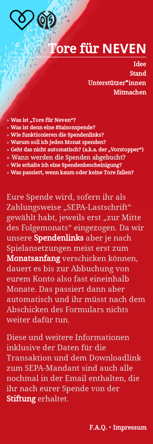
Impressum (129, 427)
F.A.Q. (98, 427)
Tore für (97, 48)
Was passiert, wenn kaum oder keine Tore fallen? (72, 172)
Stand (138, 73)
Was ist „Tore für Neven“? (43, 120)
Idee (139, 64)
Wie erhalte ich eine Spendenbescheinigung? (66, 165)
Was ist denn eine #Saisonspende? (53, 127)
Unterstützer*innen (117, 83)
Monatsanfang (33, 258)
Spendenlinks (59, 237)
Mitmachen (129, 92)
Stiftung (21, 398)
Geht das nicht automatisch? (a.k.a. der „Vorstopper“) (77, 149)
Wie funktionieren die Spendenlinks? (57, 134)
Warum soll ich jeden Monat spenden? (58, 142)
